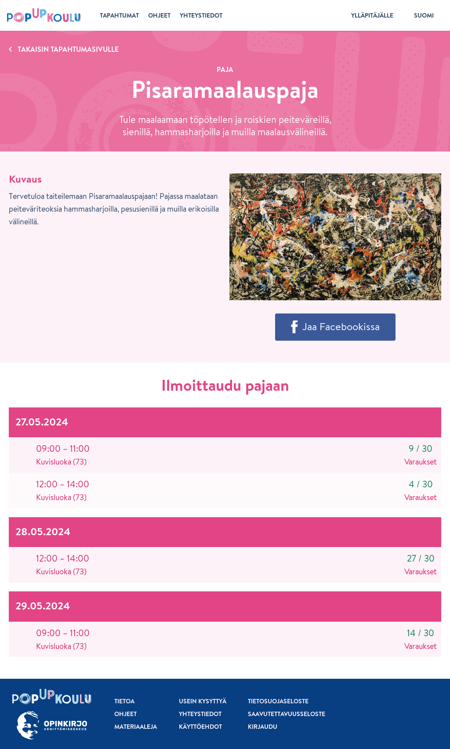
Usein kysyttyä (202, 701)
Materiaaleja (135, 727)
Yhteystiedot (200, 714)
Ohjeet (125, 714)
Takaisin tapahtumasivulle (68, 49)
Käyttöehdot (200, 727)
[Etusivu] (44, 15)
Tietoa (124, 701)
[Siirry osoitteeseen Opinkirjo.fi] (51, 725)
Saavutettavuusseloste (286, 714)
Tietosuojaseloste (278, 701)
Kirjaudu (262, 727)
